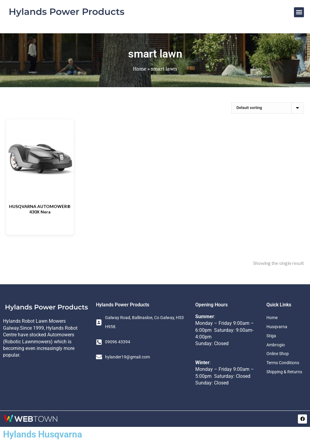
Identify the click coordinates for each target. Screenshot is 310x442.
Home (139, 68)
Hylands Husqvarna (42, 434)
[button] (299, 12)
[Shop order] (267, 108)
